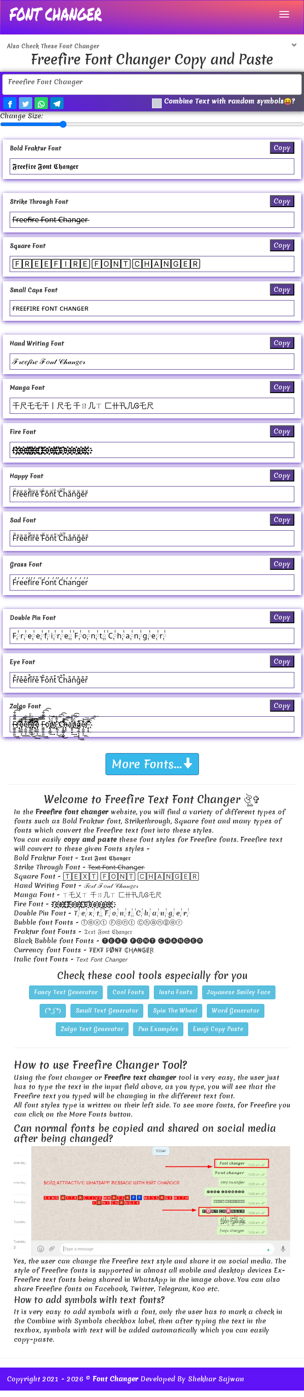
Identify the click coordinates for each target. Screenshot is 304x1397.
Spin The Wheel (175, 1017)
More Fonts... (152, 770)
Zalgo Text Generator (92, 1035)
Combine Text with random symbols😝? (224, 103)
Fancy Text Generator (66, 999)
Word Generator (235, 1017)
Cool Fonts (128, 999)
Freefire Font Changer (152, 84)
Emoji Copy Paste (218, 1035)
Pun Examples (158, 1035)
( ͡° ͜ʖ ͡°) (53, 1017)
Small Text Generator (107, 1017)
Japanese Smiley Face (238, 999)
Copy (282, 154)
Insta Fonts (176, 999)
